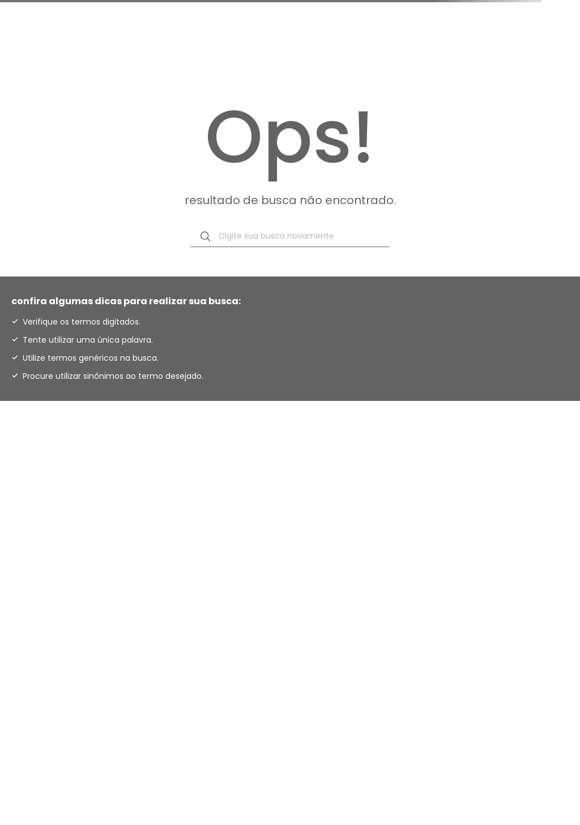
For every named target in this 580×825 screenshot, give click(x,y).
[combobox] (290, 236)
